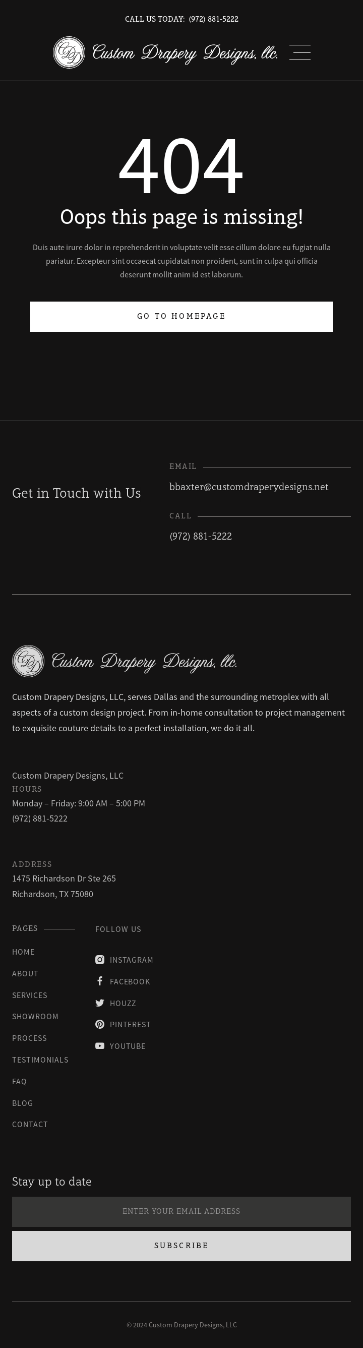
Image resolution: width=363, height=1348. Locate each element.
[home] (165, 52)
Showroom (35, 1016)
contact (30, 1124)
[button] (300, 52)
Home (23, 952)
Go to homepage (181, 317)
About (25, 973)
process (29, 1038)
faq (19, 1081)
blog (22, 1103)
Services (29, 995)
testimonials (40, 1059)
